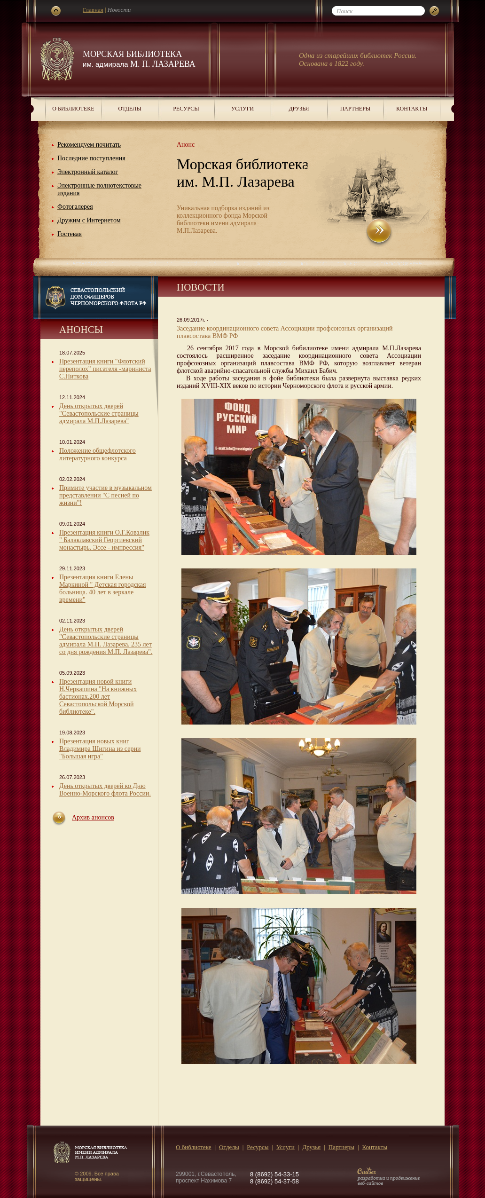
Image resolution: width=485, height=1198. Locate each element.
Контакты (411, 108)
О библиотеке (73, 108)
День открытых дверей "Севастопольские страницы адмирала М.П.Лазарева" (99, 413)
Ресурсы (186, 108)
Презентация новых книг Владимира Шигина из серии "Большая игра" (100, 749)
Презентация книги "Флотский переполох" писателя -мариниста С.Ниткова (105, 369)
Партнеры (355, 108)
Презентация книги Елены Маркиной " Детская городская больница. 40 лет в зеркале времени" (102, 588)
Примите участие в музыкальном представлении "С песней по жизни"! (105, 495)
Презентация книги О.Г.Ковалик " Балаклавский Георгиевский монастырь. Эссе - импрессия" (104, 540)
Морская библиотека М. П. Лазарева (139, 59)
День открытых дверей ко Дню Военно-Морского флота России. (105, 789)
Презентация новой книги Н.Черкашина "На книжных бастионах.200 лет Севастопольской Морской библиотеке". (98, 696)
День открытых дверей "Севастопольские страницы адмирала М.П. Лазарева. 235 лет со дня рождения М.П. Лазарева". (105, 640)
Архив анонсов (93, 817)
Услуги (242, 108)
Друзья (299, 108)
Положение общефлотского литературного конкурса (97, 454)
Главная (93, 9)
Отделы (129, 108)
